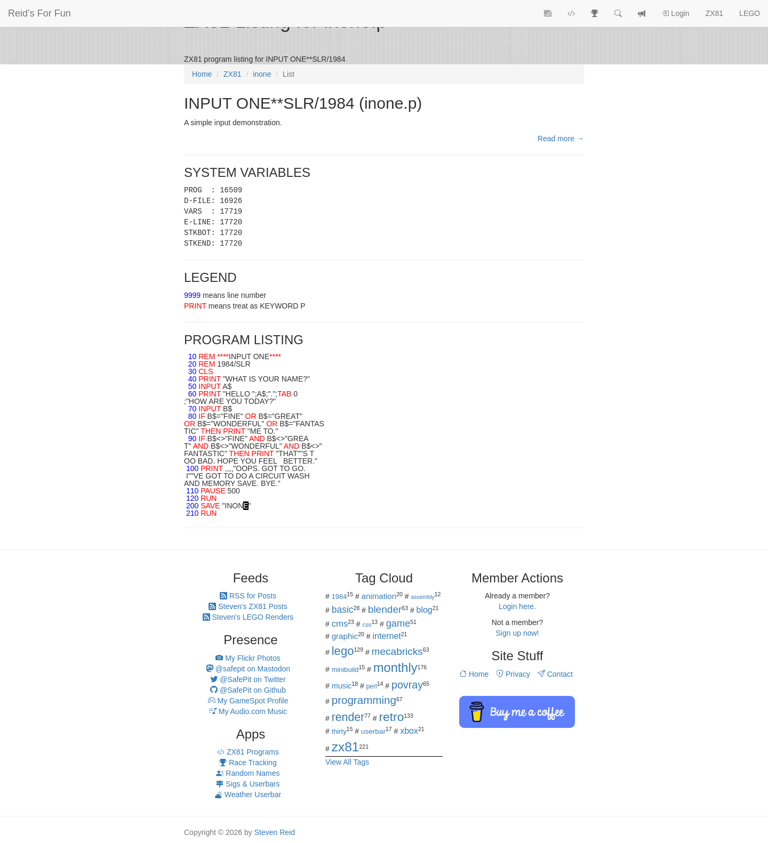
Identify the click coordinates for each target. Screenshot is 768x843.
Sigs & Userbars (247, 784)
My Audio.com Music (248, 711)
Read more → (561, 138)
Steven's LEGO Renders (248, 617)
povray (407, 685)
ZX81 (714, 13)
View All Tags (347, 762)
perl (371, 686)
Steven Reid (274, 832)
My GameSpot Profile (248, 700)
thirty (339, 731)
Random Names (247, 773)
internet (387, 636)
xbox (409, 730)
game (398, 623)
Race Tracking (247, 762)
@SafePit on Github (248, 690)
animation (379, 596)
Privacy (513, 674)
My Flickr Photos (247, 658)
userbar (373, 731)
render (348, 717)
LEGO (749, 13)
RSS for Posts (248, 595)
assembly (422, 597)
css (366, 624)
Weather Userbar (248, 794)
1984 (339, 597)
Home (474, 674)
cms (340, 624)
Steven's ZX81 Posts (248, 606)
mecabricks (397, 651)
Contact (555, 674)
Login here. (517, 606)
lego (343, 651)
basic (343, 609)
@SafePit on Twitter (248, 679)
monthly (395, 668)
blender (385, 609)
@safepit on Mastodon (248, 668)
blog (425, 609)
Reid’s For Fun (39, 13)
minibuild (345, 670)
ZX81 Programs (248, 752)
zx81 (345, 747)
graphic (345, 636)
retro (391, 717)
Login (675, 13)
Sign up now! (517, 633)
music (342, 686)
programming (364, 700)
